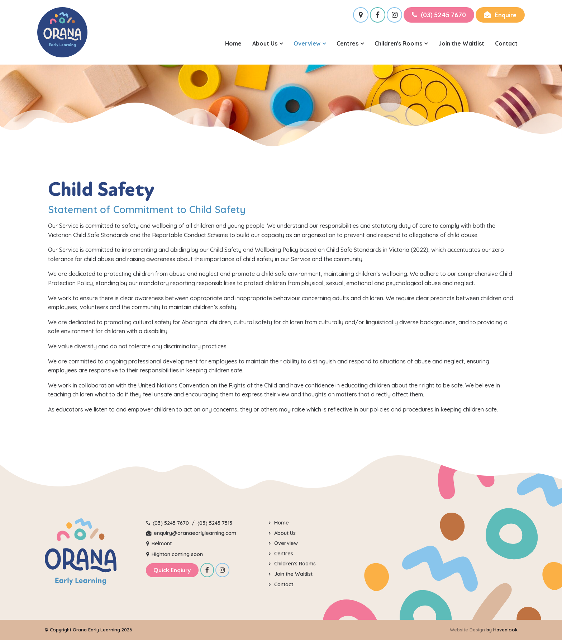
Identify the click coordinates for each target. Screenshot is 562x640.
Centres (347, 43)
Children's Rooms (398, 43)
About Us (264, 43)
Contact (506, 43)
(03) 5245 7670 (443, 15)
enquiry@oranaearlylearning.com (195, 533)
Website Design (467, 629)
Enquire (505, 15)
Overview (307, 43)
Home (233, 43)
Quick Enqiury (172, 570)
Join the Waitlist (461, 43)
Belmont (162, 543)
